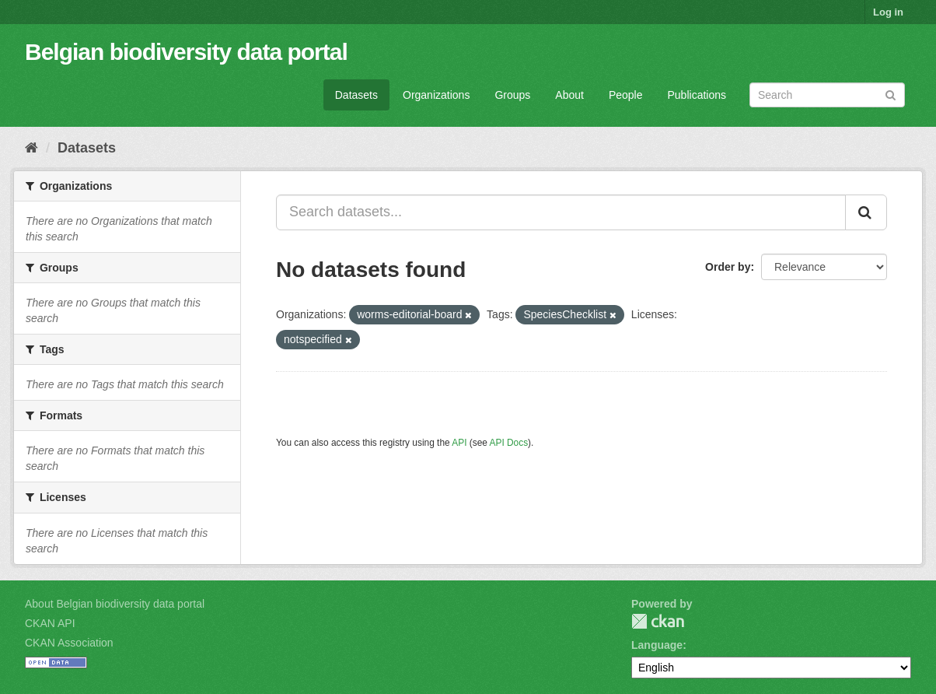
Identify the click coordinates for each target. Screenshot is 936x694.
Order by (727, 267)
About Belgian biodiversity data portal (114, 604)
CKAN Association (69, 642)
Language (657, 645)
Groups (512, 95)
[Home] (31, 148)
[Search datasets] (827, 94)
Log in (888, 12)
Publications (697, 95)
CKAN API (50, 623)
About (569, 95)
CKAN (657, 621)
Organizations (436, 95)
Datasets (356, 95)
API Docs (509, 442)
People (626, 95)
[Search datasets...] (561, 212)
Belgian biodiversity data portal (186, 52)
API (459, 442)
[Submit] (890, 93)
